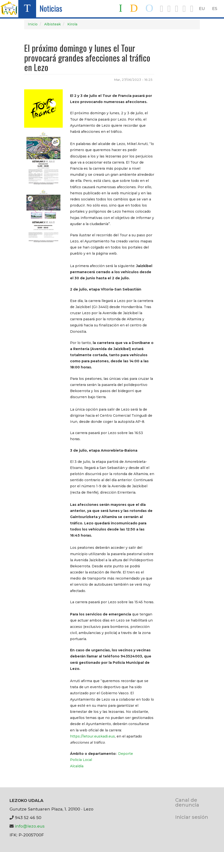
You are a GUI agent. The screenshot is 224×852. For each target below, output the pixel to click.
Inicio (33, 24)
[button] (43, 108)
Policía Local (81, 760)
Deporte (125, 753)
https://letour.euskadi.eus (92, 736)
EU (202, 8)
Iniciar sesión (191, 817)
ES (214, 8)
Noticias (51, 8)
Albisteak (52, 24)
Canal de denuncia (187, 802)
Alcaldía (76, 766)
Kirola (72, 24)
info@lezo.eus (30, 826)
